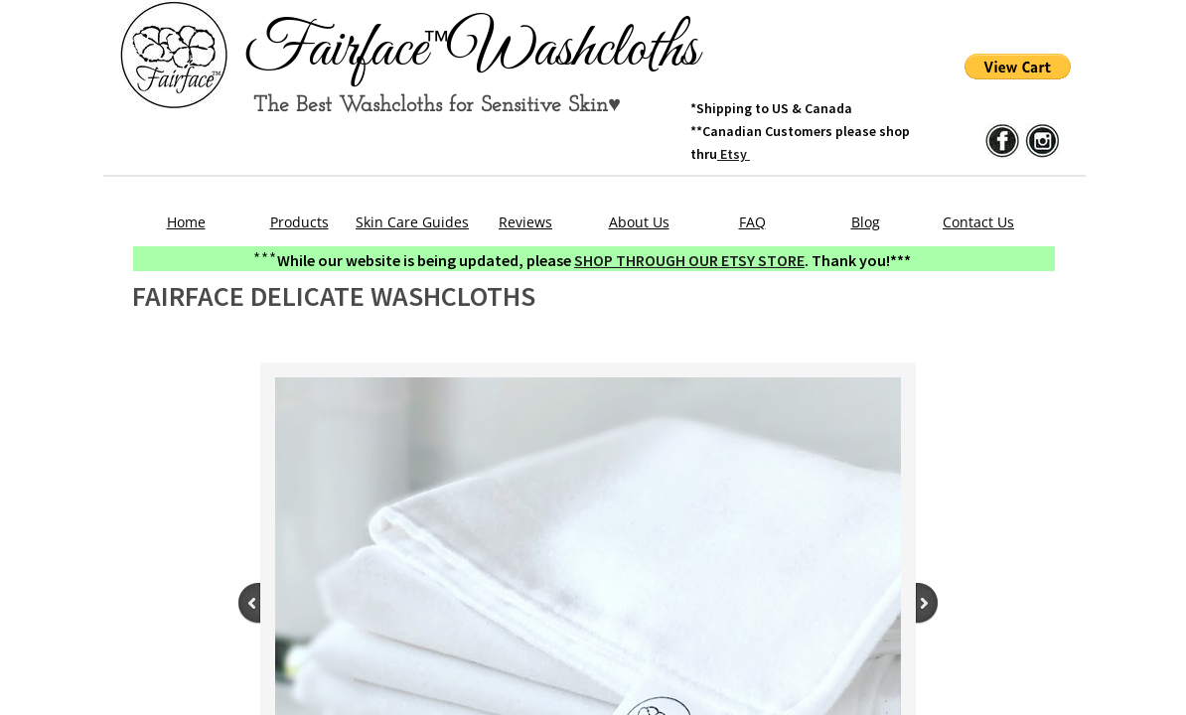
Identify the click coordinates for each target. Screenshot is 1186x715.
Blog (865, 222)
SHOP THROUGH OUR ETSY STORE (689, 260)
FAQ (752, 222)
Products (299, 222)
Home (186, 222)
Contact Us (978, 222)
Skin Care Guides (412, 222)
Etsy (733, 154)
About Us (639, 222)
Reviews (525, 222)
